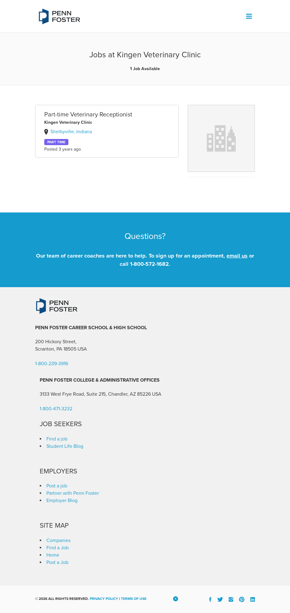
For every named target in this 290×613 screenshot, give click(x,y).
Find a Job (57, 548)
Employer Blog (62, 500)
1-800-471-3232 (56, 409)
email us (237, 255)
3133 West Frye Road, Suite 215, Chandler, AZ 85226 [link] (95, 394)
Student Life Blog (64, 446)
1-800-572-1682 (149, 264)
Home (52, 555)
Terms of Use (134, 599)
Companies (58, 540)
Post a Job (57, 562)
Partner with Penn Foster (72, 493)
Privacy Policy (104, 599)
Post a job (56, 486)
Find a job (56, 439)
